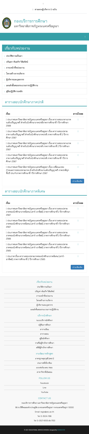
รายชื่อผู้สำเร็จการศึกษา (44, 343)
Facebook (44, 383)
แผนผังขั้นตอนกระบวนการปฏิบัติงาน (21, 85)
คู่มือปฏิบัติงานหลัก (13, 91)
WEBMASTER (61, 430)
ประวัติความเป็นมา (13, 56)
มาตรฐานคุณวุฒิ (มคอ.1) (44, 358)
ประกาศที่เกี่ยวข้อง (44, 363)
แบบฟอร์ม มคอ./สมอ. (44, 367)
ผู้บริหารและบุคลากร (14, 79)
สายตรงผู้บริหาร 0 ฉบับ (44, 9)
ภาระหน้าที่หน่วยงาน (14, 67)
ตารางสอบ (44, 334)
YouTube (44, 392)
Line (44, 387)
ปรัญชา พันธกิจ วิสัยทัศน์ (16, 61)
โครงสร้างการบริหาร (14, 73)
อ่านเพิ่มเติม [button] (77, 181)
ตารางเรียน (44, 329)
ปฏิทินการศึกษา (44, 325)
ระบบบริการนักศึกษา (44, 320)
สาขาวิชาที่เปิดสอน (44, 372)
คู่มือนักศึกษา (45, 338)
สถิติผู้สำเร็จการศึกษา (44, 347)
